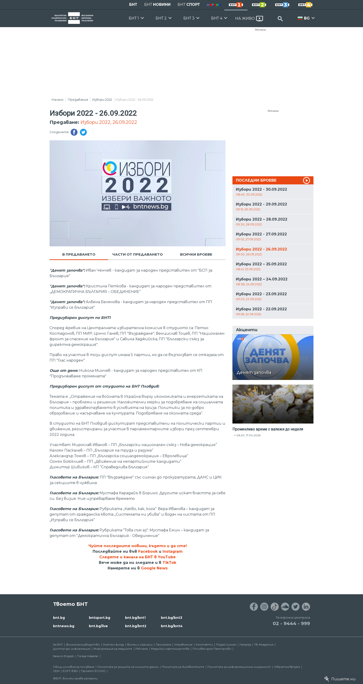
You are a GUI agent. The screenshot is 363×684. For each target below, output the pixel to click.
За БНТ (58, 644)
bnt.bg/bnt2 (135, 626)
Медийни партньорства (170, 648)
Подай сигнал (226, 644)
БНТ (133, 4)
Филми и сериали (140, 644)
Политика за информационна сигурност (239, 666)
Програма (163, 644)
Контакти (204, 644)
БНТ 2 (161, 18)
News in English (63, 656)
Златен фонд (113, 644)
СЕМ (56, 671)
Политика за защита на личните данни (128, 666)
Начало (57, 99)
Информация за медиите (113, 648)
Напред (245, 644)
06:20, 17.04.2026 (248, 435)
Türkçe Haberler (87, 656)
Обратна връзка (287, 666)
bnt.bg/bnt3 (171, 618)
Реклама (260, 29)
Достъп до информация (71, 648)
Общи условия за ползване (73, 666)
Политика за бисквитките (183, 666)
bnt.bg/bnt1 (135, 618)
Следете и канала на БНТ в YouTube (137, 557)
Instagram (173, 551)
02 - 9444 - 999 (291, 623)
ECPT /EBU (70, 671)
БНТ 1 (134, 18)
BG (307, 18)
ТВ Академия (263, 644)
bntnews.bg (63, 626)
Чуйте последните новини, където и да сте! (137, 546)
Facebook (148, 551)
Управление (183, 644)
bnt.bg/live (98, 626)
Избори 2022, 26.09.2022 (108, 122)
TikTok (169, 562)
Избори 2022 (102, 99)
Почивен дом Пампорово (212, 648)
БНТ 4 (216, 18)
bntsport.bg (99, 618)
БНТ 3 (188, 18)
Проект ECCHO (93, 671)
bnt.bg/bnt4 (172, 626)
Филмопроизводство (83, 644)
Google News (154, 568)
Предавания (78, 99)
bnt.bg (59, 618)
